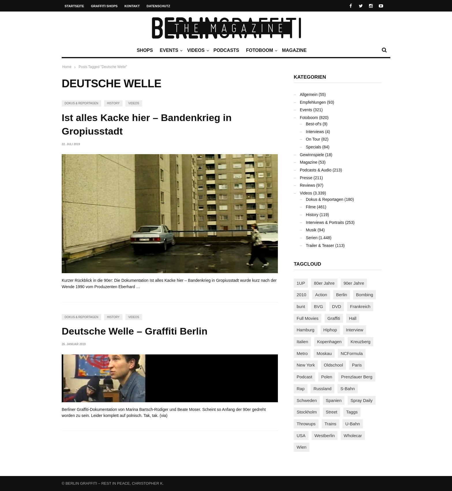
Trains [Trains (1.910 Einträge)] (330, 423)
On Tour (313, 139)
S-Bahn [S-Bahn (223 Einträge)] (347, 388)
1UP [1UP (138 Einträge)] (301, 283)
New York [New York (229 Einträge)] (306, 364)
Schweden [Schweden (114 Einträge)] (307, 400)
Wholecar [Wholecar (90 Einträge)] (353, 435)
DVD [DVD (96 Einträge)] (336, 306)
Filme (311, 207)
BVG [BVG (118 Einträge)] (318, 306)
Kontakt (132, 6)
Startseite (74, 6)
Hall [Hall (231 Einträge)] (353, 318)
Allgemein (308, 94)
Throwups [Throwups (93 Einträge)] (306, 423)
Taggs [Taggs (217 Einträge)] (352, 411)
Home (66, 67)
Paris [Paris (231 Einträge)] (357, 364)
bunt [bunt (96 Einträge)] (301, 306)
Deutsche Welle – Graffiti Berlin (135, 331)
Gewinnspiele (312, 154)
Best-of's (313, 124)
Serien (311, 237)
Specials (313, 147)
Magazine (294, 50)
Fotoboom (261, 50)
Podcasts (226, 50)
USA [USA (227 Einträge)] (301, 435)
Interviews (315, 131)
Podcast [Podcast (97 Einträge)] (304, 376)
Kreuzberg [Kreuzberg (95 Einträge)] (360, 341)
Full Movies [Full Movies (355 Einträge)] (308, 318)
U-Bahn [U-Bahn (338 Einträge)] (352, 423)
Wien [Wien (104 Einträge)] (301, 447)
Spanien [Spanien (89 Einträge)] (334, 400)
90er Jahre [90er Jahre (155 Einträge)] (354, 283)
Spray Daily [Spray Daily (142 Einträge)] (362, 400)
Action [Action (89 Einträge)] (321, 294)
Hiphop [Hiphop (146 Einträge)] (330, 329)
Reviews (307, 185)
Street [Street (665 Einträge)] (331, 411)
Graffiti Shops (104, 6)
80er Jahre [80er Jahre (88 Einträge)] (324, 283)
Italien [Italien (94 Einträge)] (302, 341)
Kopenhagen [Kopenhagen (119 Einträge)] (329, 341)
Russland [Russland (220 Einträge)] (322, 388)
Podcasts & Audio (316, 170)
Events (170, 50)
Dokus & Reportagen (81, 103)
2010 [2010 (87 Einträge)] (301, 294)
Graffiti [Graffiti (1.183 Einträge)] (333, 318)
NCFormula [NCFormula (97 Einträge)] (352, 353)
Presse (306, 177)
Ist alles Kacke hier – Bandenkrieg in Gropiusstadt (147, 124)
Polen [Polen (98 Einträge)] (326, 376)
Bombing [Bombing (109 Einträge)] (364, 294)
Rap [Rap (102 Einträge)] (301, 388)
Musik (311, 230)
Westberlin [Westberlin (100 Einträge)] (324, 435)
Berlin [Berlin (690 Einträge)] (341, 294)
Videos (197, 50)
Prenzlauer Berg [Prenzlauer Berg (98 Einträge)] (356, 376)
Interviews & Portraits (325, 222)
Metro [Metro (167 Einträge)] (302, 353)
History (113, 103)
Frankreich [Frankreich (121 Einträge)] (360, 306)
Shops (145, 50)
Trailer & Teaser (320, 245)
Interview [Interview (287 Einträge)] (354, 329)
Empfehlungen (313, 102)
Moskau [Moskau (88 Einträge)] (324, 353)
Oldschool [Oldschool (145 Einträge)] (333, 364)
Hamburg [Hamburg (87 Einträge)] (305, 329)
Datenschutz (158, 6)
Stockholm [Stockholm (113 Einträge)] (307, 411)
